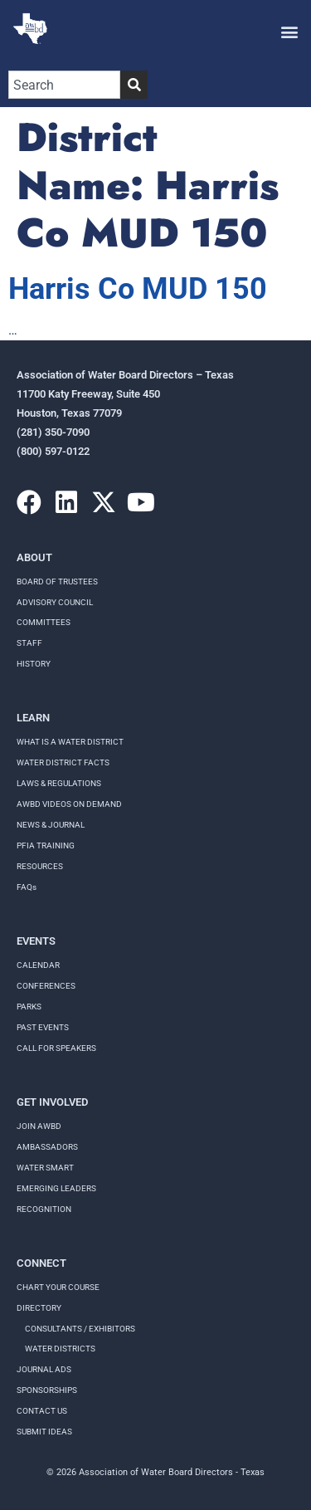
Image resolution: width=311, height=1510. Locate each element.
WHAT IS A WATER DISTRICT (70, 741)
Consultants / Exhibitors (80, 1328)
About (34, 557)
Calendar (38, 965)
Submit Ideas (44, 1431)
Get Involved (52, 1102)
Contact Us (42, 1410)
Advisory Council (55, 602)
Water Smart (45, 1167)
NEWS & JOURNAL (51, 824)
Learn (33, 717)
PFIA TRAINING (46, 845)
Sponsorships (47, 1390)
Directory (39, 1307)
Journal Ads (44, 1369)
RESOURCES (40, 866)
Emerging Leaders (56, 1188)
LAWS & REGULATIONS (59, 783)
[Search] (134, 85)
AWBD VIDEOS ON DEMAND (69, 804)
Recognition (44, 1209)
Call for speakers (56, 1048)
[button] (289, 31)
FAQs (26, 887)
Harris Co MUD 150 (137, 288)
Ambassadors (47, 1146)
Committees (43, 622)
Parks (29, 1006)
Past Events (43, 1027)
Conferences (46, 985)
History (34, 663)
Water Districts (60, 1348)
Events (36, 941)
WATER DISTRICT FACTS (63, 762)
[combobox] (64, 85)
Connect (41, 1263)
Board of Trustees (57, 581)
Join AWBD (39, 1126)
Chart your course (58, 1287)
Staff (29, 643)
